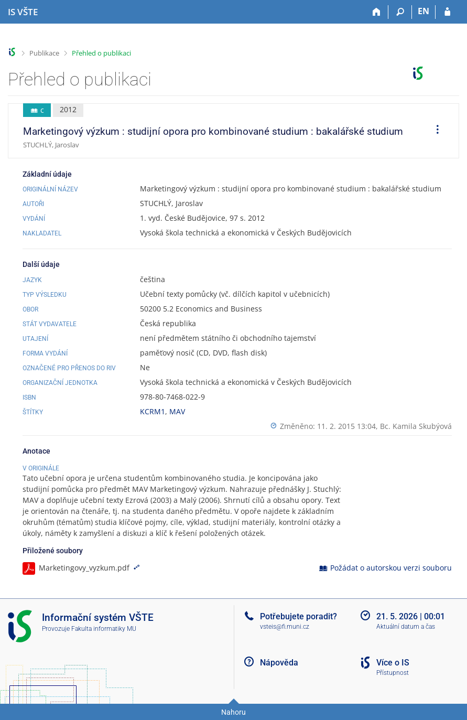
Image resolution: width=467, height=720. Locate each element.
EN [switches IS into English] (423, 11)
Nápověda (279, 663)
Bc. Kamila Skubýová (416, 426)
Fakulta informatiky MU (103, 628)
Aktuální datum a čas (405, 626)
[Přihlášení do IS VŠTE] (447, 12)
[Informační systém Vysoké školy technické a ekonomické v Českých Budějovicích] (23, 12)
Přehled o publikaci (101, 53)
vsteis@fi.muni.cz (284, 626)
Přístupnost (392, 672)
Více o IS (392, 663)
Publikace (44, 53)
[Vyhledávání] (400, 12)
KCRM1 (152, 411)
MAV (177, 411)
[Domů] (376, 12)
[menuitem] (434, 131)
